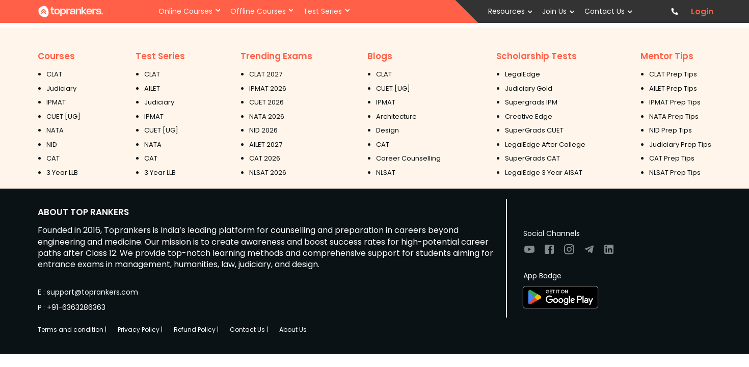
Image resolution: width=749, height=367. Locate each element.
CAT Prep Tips (671, 158)
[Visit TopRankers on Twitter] (589, 252)
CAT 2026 (264, 158)
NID (51, 144)
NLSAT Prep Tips (675, 172)
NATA (55, 130)
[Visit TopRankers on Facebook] (549, 252)
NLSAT (385, 172)
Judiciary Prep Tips (680, 144)
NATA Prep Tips (674, 116)
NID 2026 (263, 130)
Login (702, 12)
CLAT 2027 (265, 74)
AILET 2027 (265, 144)
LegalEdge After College (545, 144)
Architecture (396, 116)
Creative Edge (528, 116)
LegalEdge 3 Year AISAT (543, 172)
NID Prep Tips (670, 130)
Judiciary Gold (528, 88)
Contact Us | (249, 329)
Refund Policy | (196, 329)
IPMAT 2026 (267, 88)
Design (387, 130)
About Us (293, 329)
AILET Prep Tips (673, 88)
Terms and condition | (72, 329)
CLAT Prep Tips (673, 74)
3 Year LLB (62, 172)
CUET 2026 (266, 102)
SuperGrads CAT (532, 158)
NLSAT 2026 (267, 172)
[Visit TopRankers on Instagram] (569, 252)
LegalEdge (522, 74)
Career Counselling (408, 158)
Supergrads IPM (531, 102)
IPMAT (56, 102)
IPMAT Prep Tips (675, 102)
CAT (53, 158)
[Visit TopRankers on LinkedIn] (609, 252)
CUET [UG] (63, 116)
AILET (152, 88)
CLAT (54, 74)
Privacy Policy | (140, 329)
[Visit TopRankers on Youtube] (529, 252)
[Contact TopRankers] (674, 11)
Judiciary (61, 88)
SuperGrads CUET (534, 130)
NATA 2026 (266, 116)
